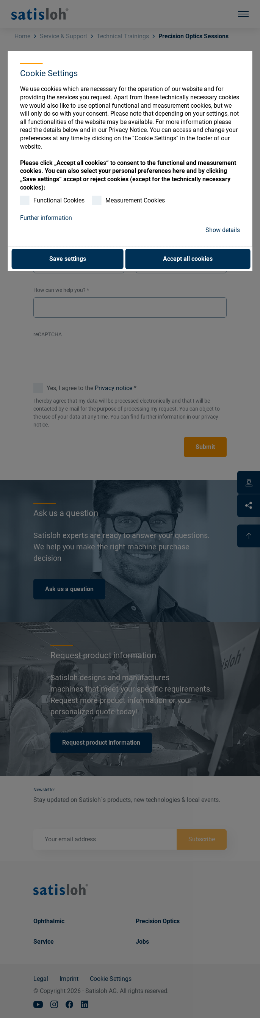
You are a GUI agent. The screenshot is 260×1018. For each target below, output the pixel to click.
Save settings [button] (67, 258)
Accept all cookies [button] (188, 258)
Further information (46, 217)
